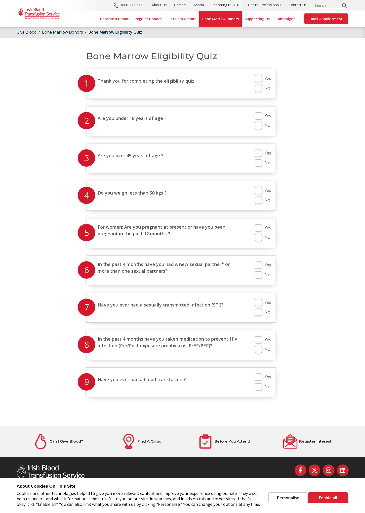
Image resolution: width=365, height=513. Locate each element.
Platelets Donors (181, 18)
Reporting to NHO (226, 5)
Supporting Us (257, 18)
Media (199, 5)
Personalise (281, 495)
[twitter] (314, 470)
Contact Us (298, 5)
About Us (159, 5)
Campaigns (285, 18)
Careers (180, 5)
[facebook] (300, 470)
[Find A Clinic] (141, 441)
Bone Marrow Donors (220, 18)
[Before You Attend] (224, 441)
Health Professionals (264, 5)
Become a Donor (114, 18)
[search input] (326, 5)
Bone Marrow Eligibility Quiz (115, 32)
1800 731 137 (131, 5)
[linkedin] (343, 470)
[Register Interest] (307, 441)
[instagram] (328, 470)
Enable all (328, 495)
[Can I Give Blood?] (58, 441)
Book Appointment (326, 18)
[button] (258, 78)
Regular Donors (148, 18)
